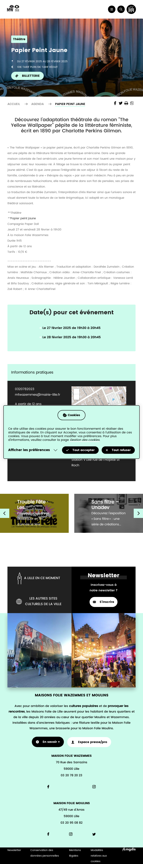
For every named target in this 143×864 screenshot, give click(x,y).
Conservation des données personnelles (44, 853)
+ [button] (76, 391)
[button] (119, 9)
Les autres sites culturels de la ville (38, 601)
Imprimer (126, 103)
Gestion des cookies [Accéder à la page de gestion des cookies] (84, 439)
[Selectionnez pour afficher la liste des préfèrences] (33, 450)
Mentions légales (75, 853)
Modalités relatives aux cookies (99, 855)
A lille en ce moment (38, 578)
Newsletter (14, 850)
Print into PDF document (132, 103)
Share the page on (115, 103)
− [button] (76, 397)
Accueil (13, 104)
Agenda (37, 104)
